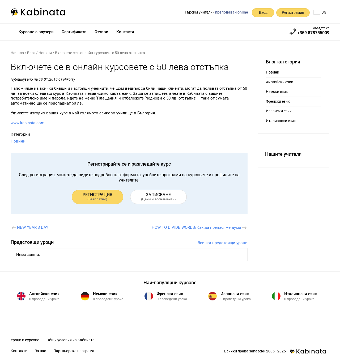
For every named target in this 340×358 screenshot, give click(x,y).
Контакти (125, 31)
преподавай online (231, 12)
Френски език (278, 101)
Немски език (277, 91)
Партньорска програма (73, 351)
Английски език (279, 82)
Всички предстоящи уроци (223, 242)
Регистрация (293, 12)
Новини (45, 53)
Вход (263, 12)
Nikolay (69, 79)
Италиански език (281, 121)
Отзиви (101, 31)
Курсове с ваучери (36, 31)
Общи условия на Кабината (70, 340)
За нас (40, 351)
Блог (31, 53)
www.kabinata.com (27, 122)
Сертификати (74, 31)
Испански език (279, 111)
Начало (17, 53)
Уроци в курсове (25, 340)
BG (319, 12)
